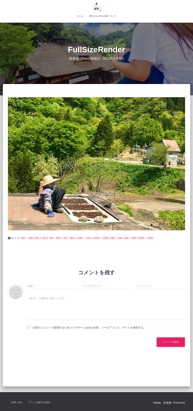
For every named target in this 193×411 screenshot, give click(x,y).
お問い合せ (16, 402)
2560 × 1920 (145, 238)
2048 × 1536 (100, 238)
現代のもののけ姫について (102, 16)
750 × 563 (55, 238)
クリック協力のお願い (39, 402)
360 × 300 (130, 238)
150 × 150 (27, 238)
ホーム (80, 16)
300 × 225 (41, 238)
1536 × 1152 (84, 238)
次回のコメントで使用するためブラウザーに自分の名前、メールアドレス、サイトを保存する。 (89, 327)
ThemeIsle (179, 402)
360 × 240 (116, 238)
